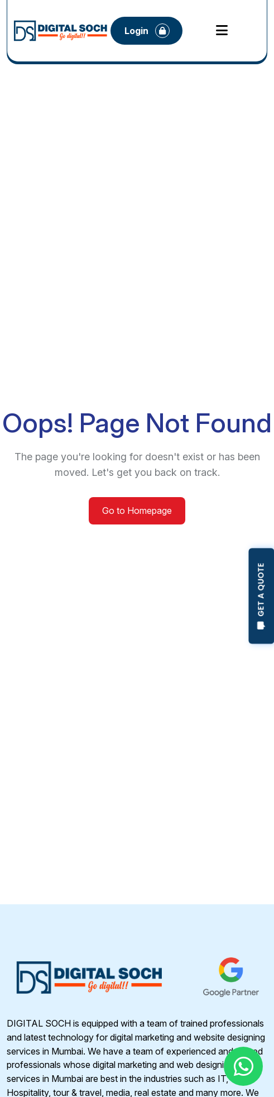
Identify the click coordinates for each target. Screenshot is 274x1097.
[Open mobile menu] (222, 30)
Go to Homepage (137, 510)
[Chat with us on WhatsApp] (243, 1066)
